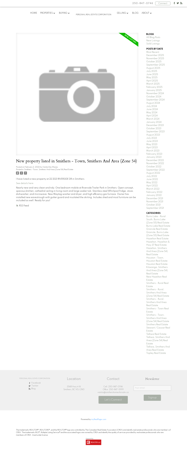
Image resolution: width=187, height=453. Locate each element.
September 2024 (155, 100)
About (145, 13)
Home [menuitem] (33, 13)
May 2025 (151, 77)
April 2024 (152, 116)
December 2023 (155, 125)
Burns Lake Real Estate (158, 226)
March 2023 (152, 151)
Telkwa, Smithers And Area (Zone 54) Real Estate (158, 340)
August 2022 (153, 173)
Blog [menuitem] (135, 13)
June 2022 (152, 179)
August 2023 (153, 135)
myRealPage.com (98, 419)
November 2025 (155, 58)
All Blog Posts (153, 37)
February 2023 (154, 154)
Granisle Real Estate (157, 229)
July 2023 (151, 138)
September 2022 (155, 170)
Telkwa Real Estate (156, 334)
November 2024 (155, 93)
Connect (162, 3)
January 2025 (154, 90)
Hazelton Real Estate (157, 239)
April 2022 (152, 186)
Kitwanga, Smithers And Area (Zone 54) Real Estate (157, 270)
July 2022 (151, 176)
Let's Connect (113, 399)
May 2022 (151, 182)
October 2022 (153, 167)
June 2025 (152, 74)
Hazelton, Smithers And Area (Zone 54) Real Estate (157, 251)
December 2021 (154, 198)
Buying (63, 13)
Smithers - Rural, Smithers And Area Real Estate (156, 302)
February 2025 (154, 87)
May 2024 (151, 113)
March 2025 (153, 84)
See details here (24, 183)
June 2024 (152, 109)
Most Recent (152, 52)
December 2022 (155, 160)
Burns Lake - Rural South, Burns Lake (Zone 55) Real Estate (157, 219)
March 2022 (152, 189)
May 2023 (151, 144)
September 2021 (155, 208)
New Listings (153, 41)
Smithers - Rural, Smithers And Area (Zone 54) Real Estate (157, 292)
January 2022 (154, 195)
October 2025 (153, 62)
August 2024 (153, 103)
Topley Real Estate (156, 353)
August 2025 (153, 68)
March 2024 (152, 119)
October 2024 (153, 97)
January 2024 (154, 122)
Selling (121, 13)
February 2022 (154, 192)
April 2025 (152, 81)
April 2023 (152, 147)
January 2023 (154, 157)
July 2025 (151, 71)
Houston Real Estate (157, 264)
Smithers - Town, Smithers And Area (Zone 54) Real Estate (48, 169)
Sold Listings (153, 44)
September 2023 (155, 132)
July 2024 (151, 106)
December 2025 (155, 55)
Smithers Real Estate (157, 324)
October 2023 (153, 128)
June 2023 (152, 141)
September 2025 (155, 65)
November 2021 (154, 202)
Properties (46, 13)
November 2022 (155, 163)
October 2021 (153, 205)
